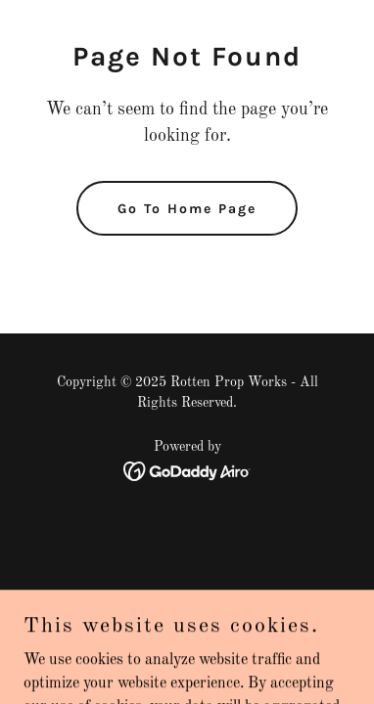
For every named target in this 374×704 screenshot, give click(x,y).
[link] (187, 471)
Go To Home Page (187, 208)
